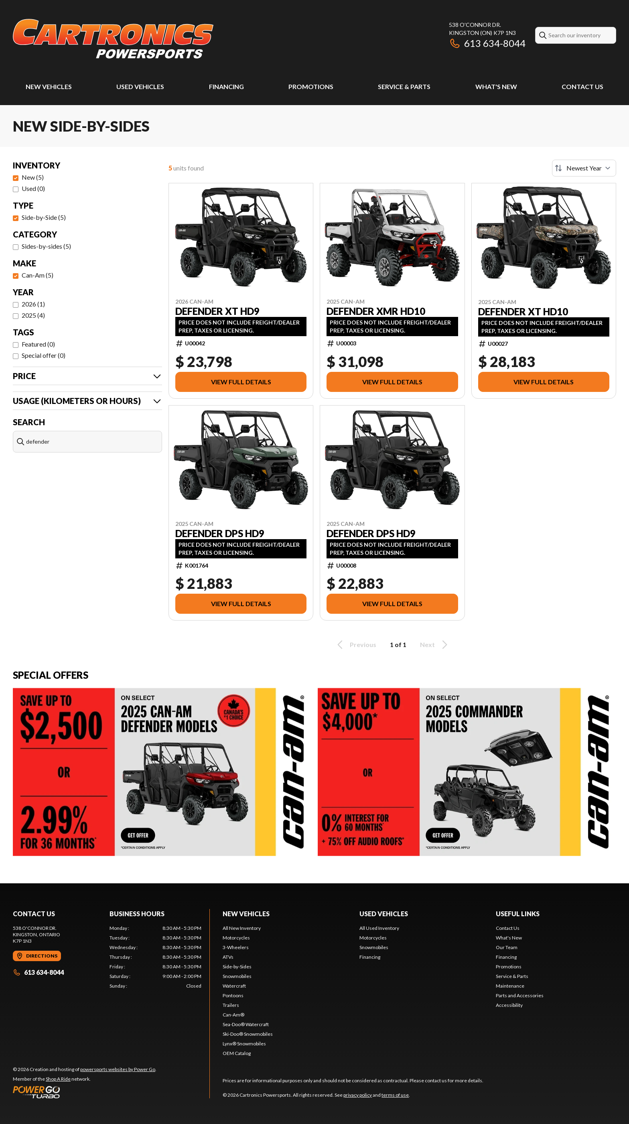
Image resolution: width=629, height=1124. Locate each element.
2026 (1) (33, 304)
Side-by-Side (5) (44, 217)
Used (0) (33, 188)
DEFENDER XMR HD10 (376, 311)
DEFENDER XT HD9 (217, 311)
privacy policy (357, 1095)
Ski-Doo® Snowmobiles (248, 1034)
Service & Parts (404, 86)
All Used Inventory (379, 928)
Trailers (231, 1005)
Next (435, 644)
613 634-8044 (487, 43)
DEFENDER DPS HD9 (219, 533)
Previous (355, 644)
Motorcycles (236, 938)
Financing (226, 86)
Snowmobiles (237, 976)
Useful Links (518, 913)
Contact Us (582, 86)
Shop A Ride (58, 1079)
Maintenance (510, 986)
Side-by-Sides (237, 967)
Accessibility (509, 1005)
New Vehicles (49, 86)
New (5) (33, 177)
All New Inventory (242, 928)
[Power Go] (84, 1091)
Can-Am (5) (37, 275)
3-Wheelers (236, 947)
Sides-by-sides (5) (46, 246)
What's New (496, 86)
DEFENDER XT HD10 (523, 311)
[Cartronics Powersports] (113, 39)
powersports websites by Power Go (117, 1069)
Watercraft (234, 986)
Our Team (506, 947)
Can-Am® (233, 1015)
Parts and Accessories (520, 995)
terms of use (395, 1095)
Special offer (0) (43, 355)
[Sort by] (584, 168)
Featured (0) (38, 344)
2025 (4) (33, 315)
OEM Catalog (237, 1053)
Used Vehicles (140, 86)
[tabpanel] (155, 957)
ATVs (228, 957)
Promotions (310, 86)
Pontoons (233, 995)
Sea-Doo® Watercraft (246, 1024)
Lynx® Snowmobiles (244, 1044)
